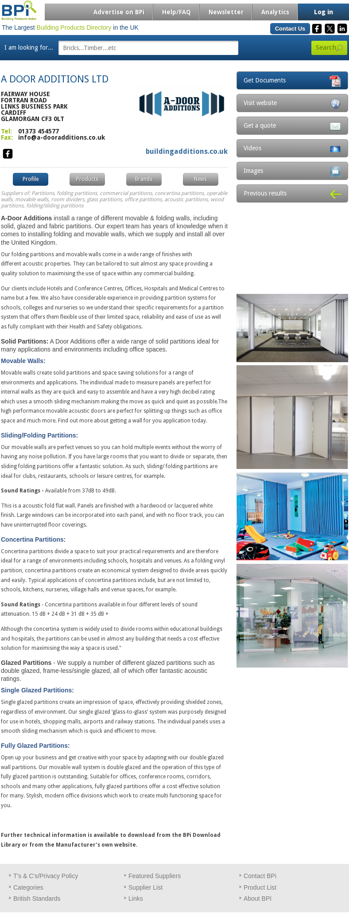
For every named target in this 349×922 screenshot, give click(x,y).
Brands (143, 179)
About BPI (257, 898)
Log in (323, 12)
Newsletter (226, 12)
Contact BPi (260, 875)
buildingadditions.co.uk (187, 151)
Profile (31, 179)
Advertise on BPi (118, 12)
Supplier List (145, 887)
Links (135, 898)
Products (87, 179)
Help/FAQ (176, 12)
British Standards (37, 898)
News (200, 179)
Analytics (275, 12)
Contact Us (290, 28)
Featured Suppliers (154, 875)
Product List (260, 887)
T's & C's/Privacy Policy (45, 875)
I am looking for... (28, 47)
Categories (28, 887)
